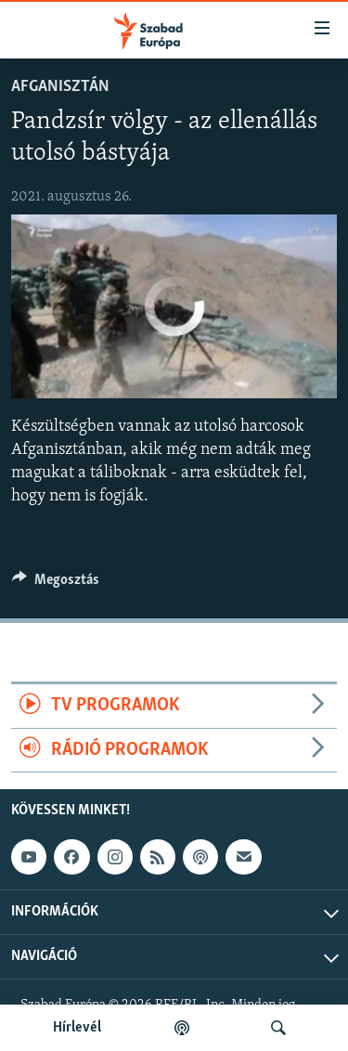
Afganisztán (60, 87)
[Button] (55, 584)
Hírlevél (77, 1027)
